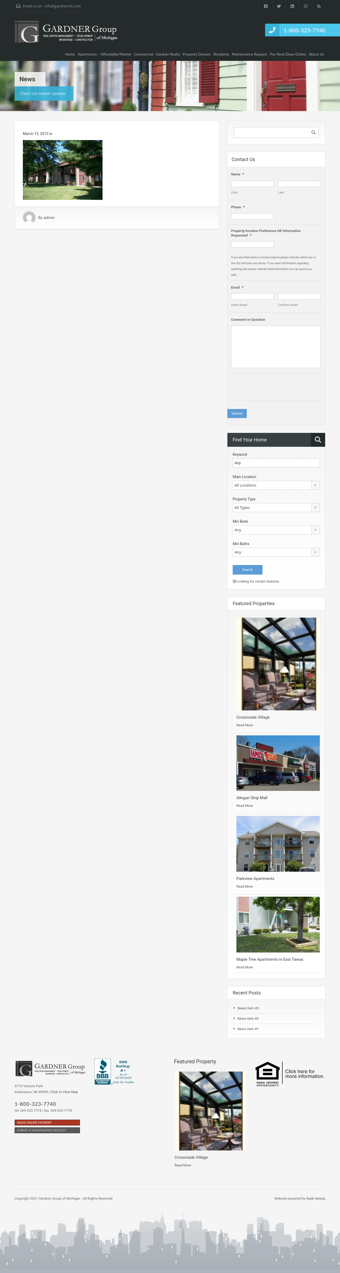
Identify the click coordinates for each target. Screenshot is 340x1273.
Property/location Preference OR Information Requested (266, 233)
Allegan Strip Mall (251, 797)
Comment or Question (248, 320)
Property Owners (197, 54)
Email (237, 287)
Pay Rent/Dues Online (288, 54)
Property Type (244, 499)
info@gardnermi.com (62, 6)
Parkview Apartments (255, 878)
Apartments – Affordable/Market (104, 54)
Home (70, 54)
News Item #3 (248, 1008)
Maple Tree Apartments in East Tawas (269, 959)
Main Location (244, 477)
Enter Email (239, 305)
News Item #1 (248, 1029)
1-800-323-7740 (304, 30)
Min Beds (240, 521)
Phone (238, 207)
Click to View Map (64, 1092)
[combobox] (276, 485)
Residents (221, 54)
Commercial (143, 54)
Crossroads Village (253, 717)
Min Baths (241, 544)
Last (281, 192)
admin (49, 217)
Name (237, 174)
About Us (316, 54)
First (234, 192)
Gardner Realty (168, 54)
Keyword (240, 454)
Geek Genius (315, 1198)
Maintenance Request (249, 54)
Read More (244, 725)
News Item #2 (248, 1019)
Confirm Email (288, 305)
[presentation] (271, 387)
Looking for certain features (256, 581)
